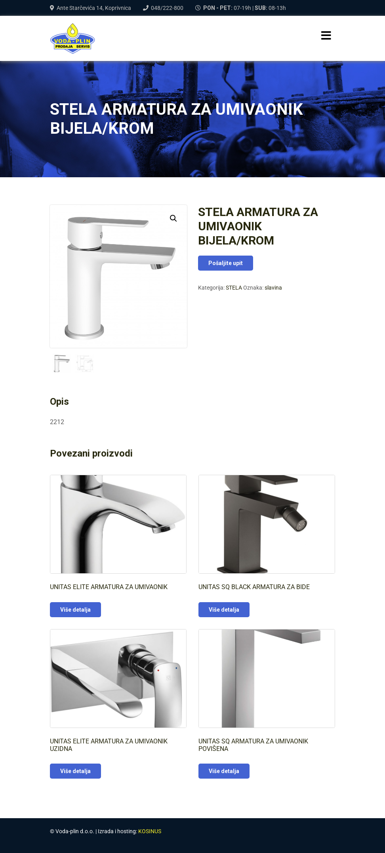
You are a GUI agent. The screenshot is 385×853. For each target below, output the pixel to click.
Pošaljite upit (225, 263)
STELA (234, 287)
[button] (173, 218)
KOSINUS (149, 831)
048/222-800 (167, 8)
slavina (273, 287)
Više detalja (75, 610)
